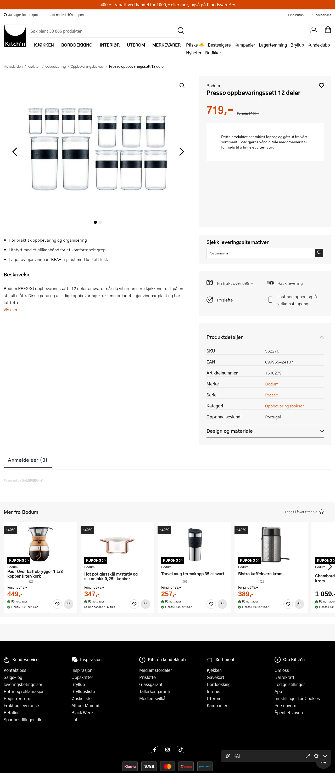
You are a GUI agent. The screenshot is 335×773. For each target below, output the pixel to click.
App (278, 691)
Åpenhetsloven (289, 712)
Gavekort (215, 677)
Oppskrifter (82, 677)
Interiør (214, 691)
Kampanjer (244, 45)
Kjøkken (34, 66)
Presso (271, 395)
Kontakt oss (15, 670)
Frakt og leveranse (21, 705)
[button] (321, 85)
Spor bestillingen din (23, 720)
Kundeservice (321, 15)
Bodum (213, 86)
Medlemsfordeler (155, 670)
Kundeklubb (319, 45)
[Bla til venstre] (14, 152)
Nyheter (194, 53)
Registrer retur (18, 698)
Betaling (12, 712)
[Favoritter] (57, 604)
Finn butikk (296, 15)
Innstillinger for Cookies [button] (297, 698)
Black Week (82, 712)
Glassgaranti (151, 684)
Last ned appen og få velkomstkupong (297, 299)
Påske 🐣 (195, 45)
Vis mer (11, 309)
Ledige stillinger (290, 684)
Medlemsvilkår (153, 698)
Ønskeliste (81, 698)
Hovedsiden (13, 66)
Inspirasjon (81, 670)
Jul (74, 720)
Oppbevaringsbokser (87, 66)
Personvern (285, 705)
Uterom (214, 698)
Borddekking (219, 684)
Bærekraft (284, 677)
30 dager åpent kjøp (21, 14)
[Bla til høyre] (181, 152)
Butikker (213, 53)
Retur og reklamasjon (24, 691)
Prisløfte (225, 300)
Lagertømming (273, 45)
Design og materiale (229, 431)
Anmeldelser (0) (28, 459)
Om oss (282, 670)
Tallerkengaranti (154, 691)
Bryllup (297, 45)
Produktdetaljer (224, 337)
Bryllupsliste (83, 691)
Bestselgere (219, 45)
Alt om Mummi (85, 705)
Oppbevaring (55, 66)
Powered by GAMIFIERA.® (23, 480)
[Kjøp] (68, 604)
